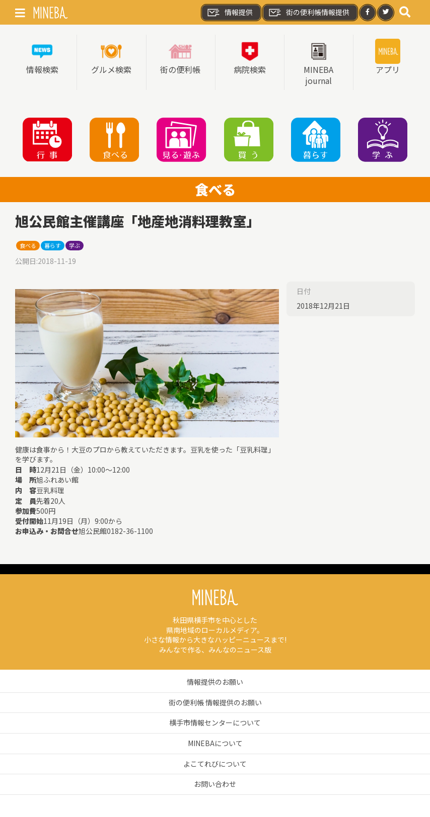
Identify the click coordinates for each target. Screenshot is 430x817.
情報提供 (229, 12)
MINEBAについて (215, 743)
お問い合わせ (215, 784)
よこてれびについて (215, 764)
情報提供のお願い (215, 682)
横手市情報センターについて (215, 722)
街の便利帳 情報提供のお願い (215, 702)
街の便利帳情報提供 (308, 12)
